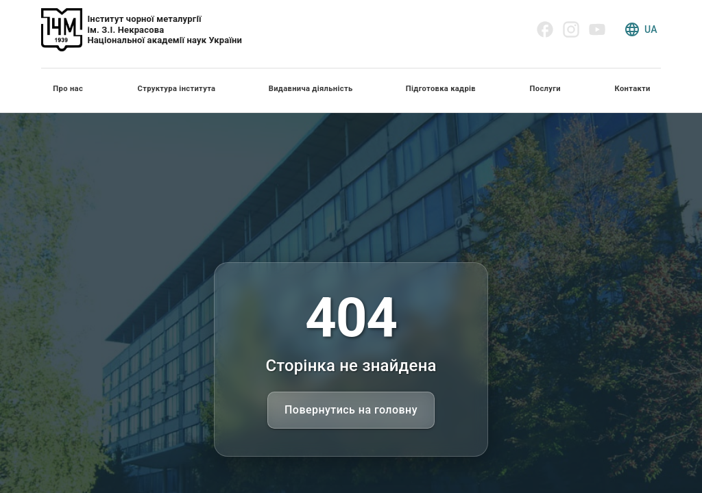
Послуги (545, 88)
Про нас (68, 88)
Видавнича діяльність (311, 88)
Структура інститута (177, 88)
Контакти (633, 88)
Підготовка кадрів (441, 88)
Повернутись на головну (351, 409)
